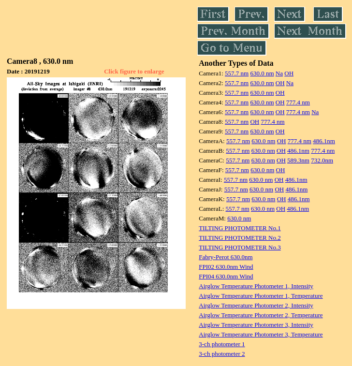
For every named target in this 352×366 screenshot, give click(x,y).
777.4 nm (298, 102)
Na (279, 73)
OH (288, 73)
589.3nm (298, 160)
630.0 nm (262, 73)
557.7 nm (237, 73)
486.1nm (324, 141)
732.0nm (322, 160)
